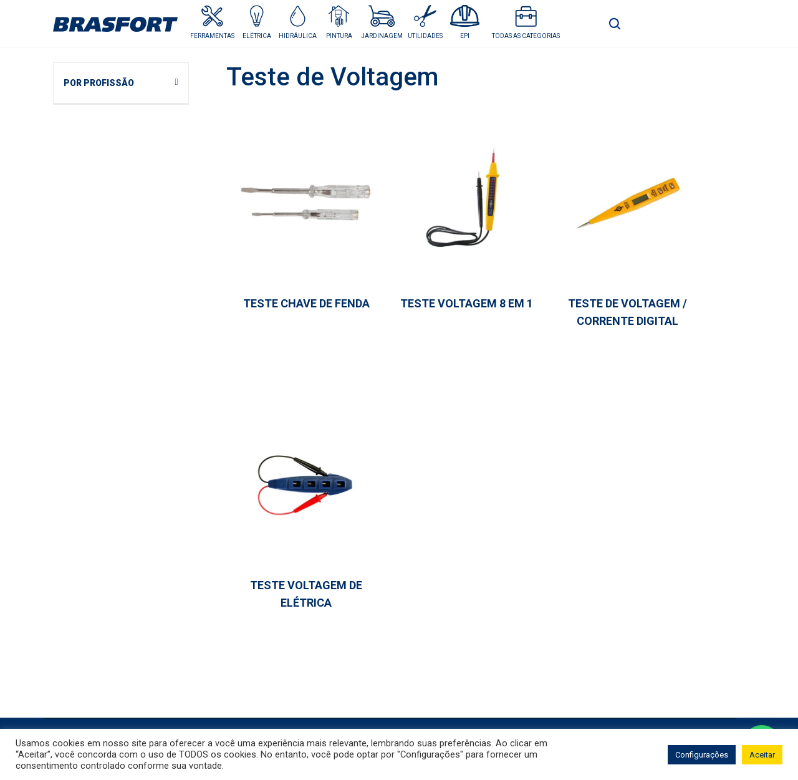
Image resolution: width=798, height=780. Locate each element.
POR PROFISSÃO (99, 83)
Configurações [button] (701, 754)
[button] (256, 22)
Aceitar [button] (762, 754)
